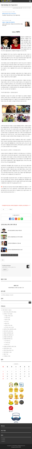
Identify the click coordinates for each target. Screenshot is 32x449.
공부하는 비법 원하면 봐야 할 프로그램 (15, 249)
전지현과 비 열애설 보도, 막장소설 (14, 243)
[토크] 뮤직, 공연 (8, 331)
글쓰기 (3, 441)
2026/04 (16, 364)
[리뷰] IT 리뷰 (8, 313)
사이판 (7, 342)
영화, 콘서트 (8, 325)
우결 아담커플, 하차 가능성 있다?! (9, 5)
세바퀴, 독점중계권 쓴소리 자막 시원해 (15, 236)
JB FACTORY (18, 447)
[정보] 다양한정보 (8, 333)
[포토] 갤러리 (7, 348)
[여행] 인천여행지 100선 (10, 346)
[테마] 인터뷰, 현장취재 (10, 329)
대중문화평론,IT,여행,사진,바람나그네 (9, 267)
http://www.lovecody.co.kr (7, 11)
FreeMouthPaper (6, 265)
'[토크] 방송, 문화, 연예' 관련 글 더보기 (9, 255)
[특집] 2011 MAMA (8, 335)
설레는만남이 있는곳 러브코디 (9, 13)
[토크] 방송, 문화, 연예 (18, 8)
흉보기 (6, 354)
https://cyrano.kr (5, 20)
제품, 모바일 (9, 315)
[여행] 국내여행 (8, 337)
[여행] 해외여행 (8, 338)
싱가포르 (7, 340)
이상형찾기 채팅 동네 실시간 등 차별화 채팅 (11, 15)
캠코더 (7, 319)
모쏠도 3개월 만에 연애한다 (8, 22)
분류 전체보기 (6, 310)
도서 (7, 321)
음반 (7, 323)
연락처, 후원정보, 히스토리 (7, 295)
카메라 (7, 317)
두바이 (7, 344)
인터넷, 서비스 (9, 327)
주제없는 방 (7, 356)
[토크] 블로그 (7, 352)
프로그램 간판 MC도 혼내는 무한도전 (15, 230)
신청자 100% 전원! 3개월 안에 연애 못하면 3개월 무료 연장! (12, 25)
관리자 (3, 439)
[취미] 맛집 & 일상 (8, 350)
